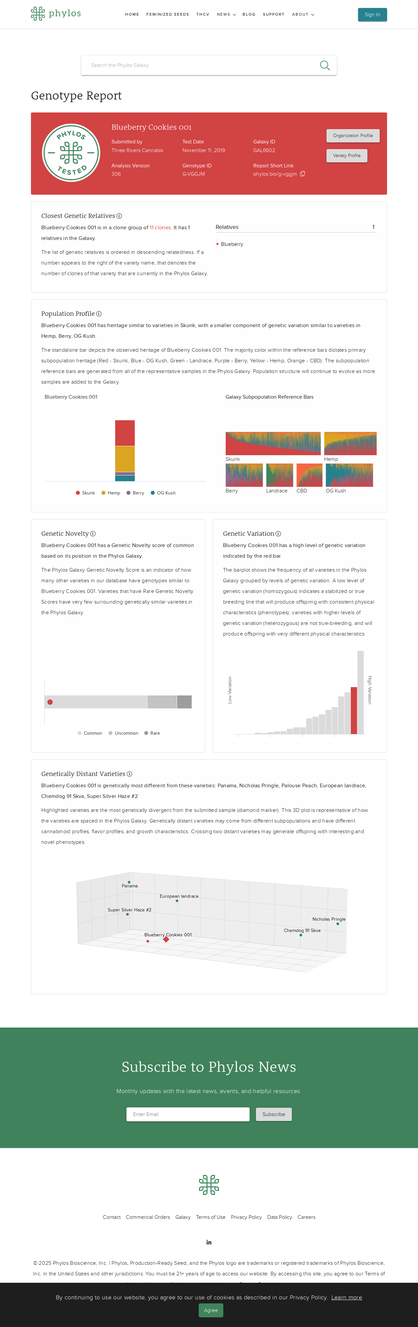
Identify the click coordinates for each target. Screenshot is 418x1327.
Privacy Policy (246, 1217)
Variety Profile (347, 155)
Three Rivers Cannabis (137, 150)
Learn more (346, 1297)
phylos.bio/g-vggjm (275, 174)
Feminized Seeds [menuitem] (167, 14)
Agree (212, 1310)
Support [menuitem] (274, 14)
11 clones (160, 227)
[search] (209, 65)
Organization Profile (353, 135)
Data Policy (279, 1217)
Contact (111, 1217)
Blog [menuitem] (249, 14)
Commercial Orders (148, 1217)
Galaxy (183, 1217)
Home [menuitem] (132, 14)
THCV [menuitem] (203, 14)
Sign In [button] (372, 14)
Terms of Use (211, 1217)
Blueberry (231, 244)
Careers (306, 1217)
